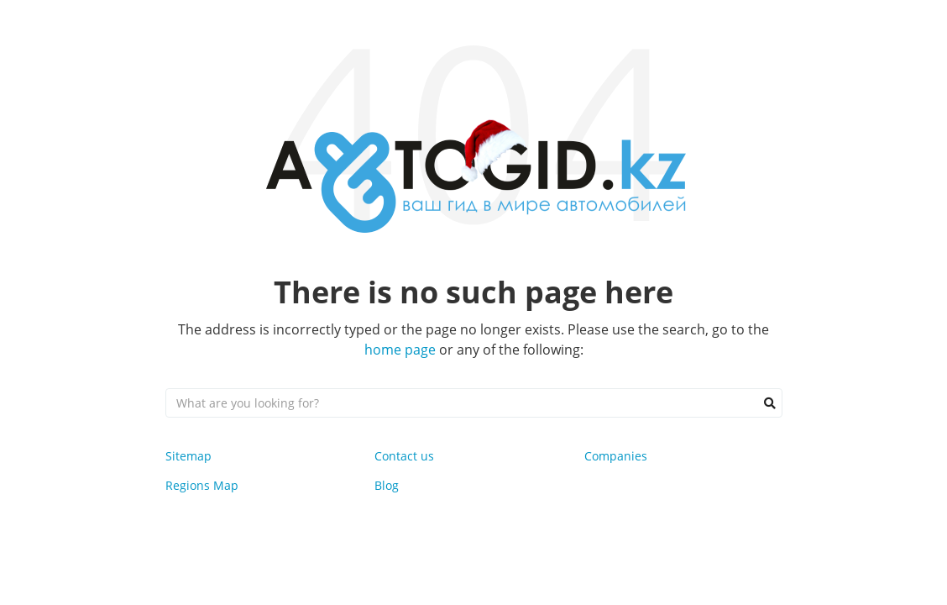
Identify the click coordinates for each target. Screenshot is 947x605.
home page (400, 349)
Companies (615, 456)
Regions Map (201, 485)
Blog (386, 485)
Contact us (404, 456)
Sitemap (188, 456)
